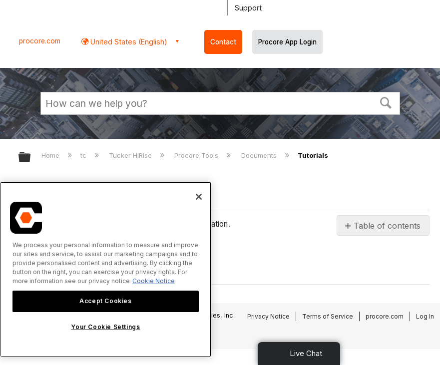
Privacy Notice (268, 316)
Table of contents (387, 226)
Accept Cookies (105, 301)
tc (84, 155)
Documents (260, 155)
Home (51, 155)
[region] (105, 269)
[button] (386, 102)
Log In (425, 316)
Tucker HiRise (131, 155)
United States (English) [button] (127, 41)
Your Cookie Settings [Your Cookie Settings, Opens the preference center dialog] (105, 327)
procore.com (39, 41)
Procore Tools (197, 155)
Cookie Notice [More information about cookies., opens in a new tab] (153, 281)
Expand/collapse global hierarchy (30, 157)
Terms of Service (327, 316)
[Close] (199, 197)
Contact (223, 42)
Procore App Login (287, 42)
